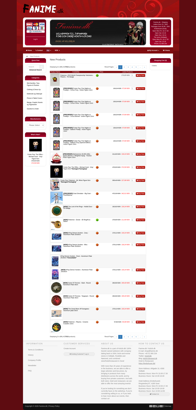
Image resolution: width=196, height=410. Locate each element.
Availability (75, 72)
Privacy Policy (54, 406)
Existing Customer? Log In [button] (79, 354)
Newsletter (32, 365)
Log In (35, 39)
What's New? (35, 134)
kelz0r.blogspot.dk (150, 358)
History (31, 355)
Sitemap (168, 406)
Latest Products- (127, 72)
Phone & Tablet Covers (34, 98)
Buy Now (140, 75)
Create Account (70, 348)
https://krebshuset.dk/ (147, 363)
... (140, 67)
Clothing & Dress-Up (33, 89)
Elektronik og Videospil (34, 94)
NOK (57, 50)
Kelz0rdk (148, 356)
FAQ (30, 371)
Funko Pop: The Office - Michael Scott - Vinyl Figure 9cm (36, 157)
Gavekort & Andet (33, 109)
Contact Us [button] (154, 394)
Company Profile (34, 360)
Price (101, 72)
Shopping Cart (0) (160, 60)
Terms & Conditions (35, 350)
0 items (166, 50)
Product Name (55, 72)
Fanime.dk (43, 406)
